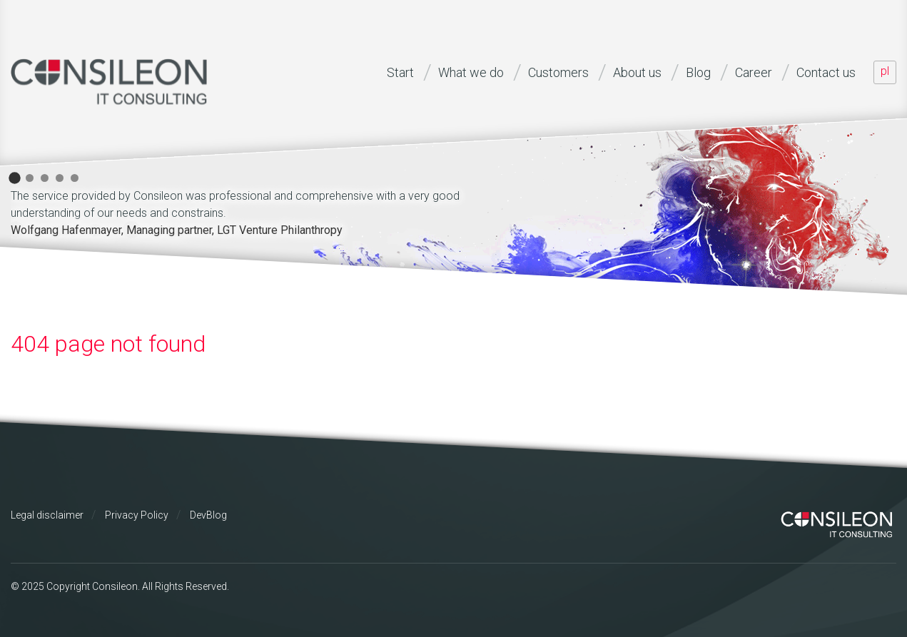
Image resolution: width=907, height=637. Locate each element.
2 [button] (30, 178)
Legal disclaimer (47, 515)
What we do (471, 72)
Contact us (826, 72)
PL (885, 71)
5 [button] (74, 178)
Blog (698, 72)
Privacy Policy (136, 515)
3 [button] (45, 178)
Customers (558, 72)
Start (400, 72)
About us (637, 72)
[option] (260, 211)
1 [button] (15, 178)
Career (753, 72)
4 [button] (60, 178)
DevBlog (208, 515)
